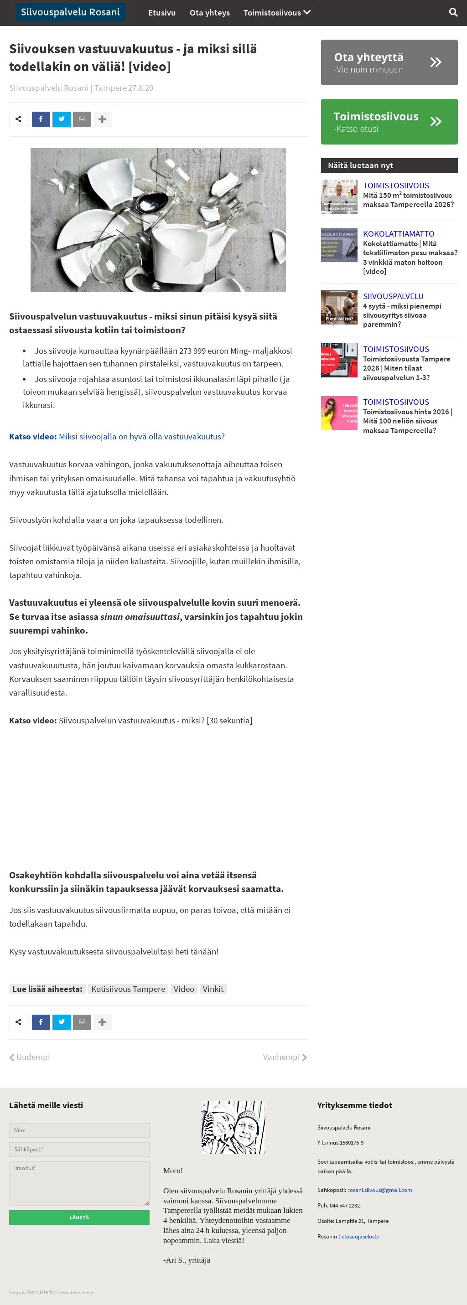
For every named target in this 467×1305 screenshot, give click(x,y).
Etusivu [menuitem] (162, 12)
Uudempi (33, 1056)
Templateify (40, 1292)
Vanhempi (281, 1056)
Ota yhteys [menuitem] (210, 12)
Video (184, 989)
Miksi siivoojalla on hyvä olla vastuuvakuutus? (117, 436)
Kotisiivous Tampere (128, 989)
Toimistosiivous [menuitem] (272, 12)
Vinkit (213, 989)
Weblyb (88, 1292)
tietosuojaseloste (358, 1236)
